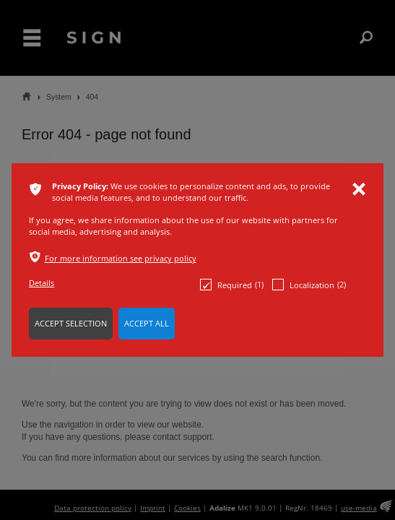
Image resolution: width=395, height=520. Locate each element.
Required (232, 284)
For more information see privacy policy (120, 258)
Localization (309, 284)
